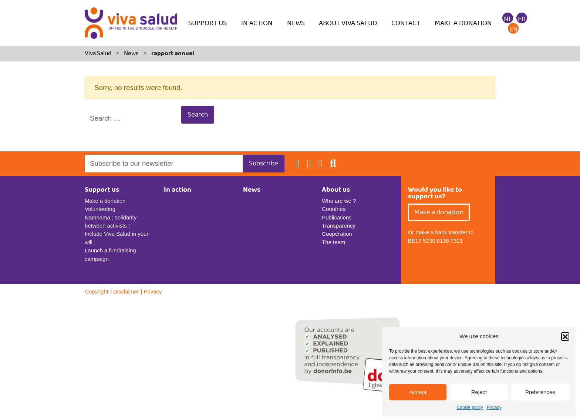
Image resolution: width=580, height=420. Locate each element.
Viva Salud (98, 53)
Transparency (338, 225)
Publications (336, 217)
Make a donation (463, 23)
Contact (405, 23)
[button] (565, 336)
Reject (479, 392)
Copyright (96, 291)
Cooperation (337, 234)
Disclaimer (126, 291)
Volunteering (100, 209)
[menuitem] (508, 19)
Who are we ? (339, 201)
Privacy (494, 407)
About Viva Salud (348, 23)
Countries (333, 209)
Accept (417, 392)
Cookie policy (470, 407)
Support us (207, 23)
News (296, 23)
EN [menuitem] (513, 29)
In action (257, 23)
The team (333, 242)
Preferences (540, 392)
